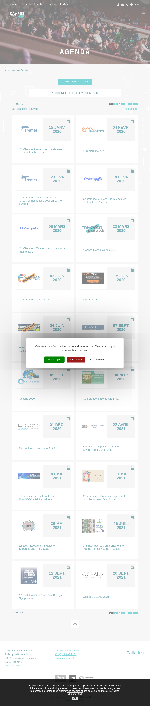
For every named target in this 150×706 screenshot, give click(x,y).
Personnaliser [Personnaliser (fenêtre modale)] (97, 359)
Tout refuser (76, 359)
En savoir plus (75, 694)
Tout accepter (54, 359)
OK (75, 698)
